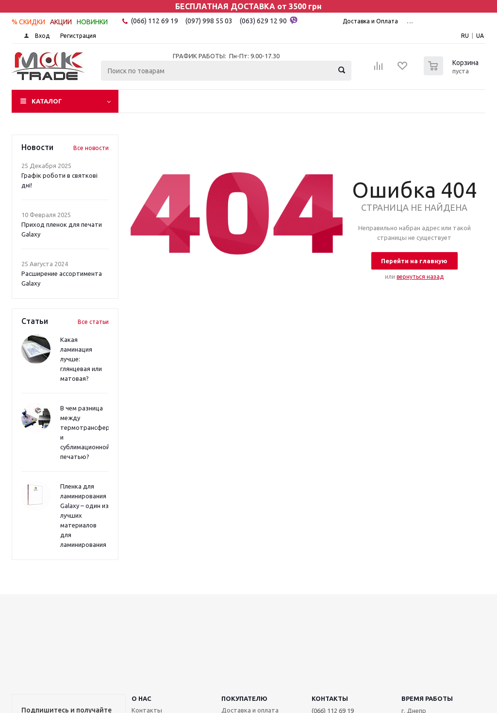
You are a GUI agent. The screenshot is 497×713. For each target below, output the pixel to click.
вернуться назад (420, 276)
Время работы (427, 698)
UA (480, 36)
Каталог (47, 101)
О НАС (141, 698)
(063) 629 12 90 (269, 20)
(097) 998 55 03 (208, 21)
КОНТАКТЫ (330, 698)
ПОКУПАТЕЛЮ (244, 698)
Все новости (91, 148)
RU (465, 36)
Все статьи (93, 322)
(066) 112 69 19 (154, 21)
